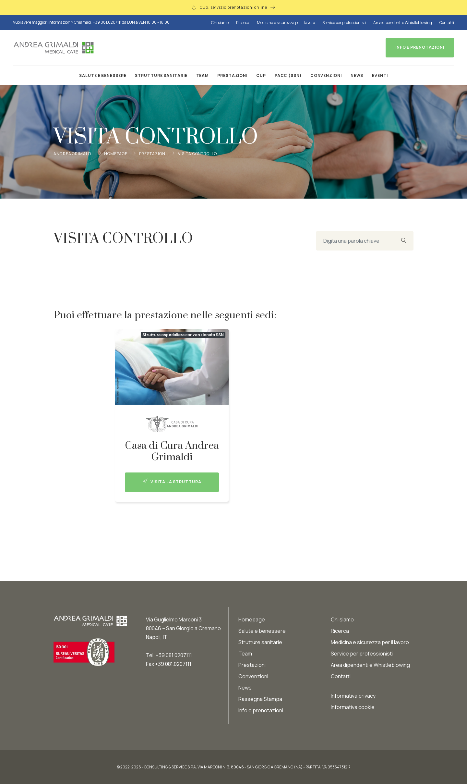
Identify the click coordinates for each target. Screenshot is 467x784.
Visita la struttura (172, 481)
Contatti (446, 22)
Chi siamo (220, 22)
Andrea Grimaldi (73, 153)
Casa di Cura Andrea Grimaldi (172, 451)
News (357, 75)
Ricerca (242, 22)
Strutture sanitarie (161, 75)
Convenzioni (326, 75)
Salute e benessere (102, 75)
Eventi (380, 75)
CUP (261, 75)
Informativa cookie (353, 707)
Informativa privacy (353, 695)
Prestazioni (232, 75)
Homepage (115, 153)
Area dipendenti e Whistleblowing (402, 22)
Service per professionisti (344, 22)
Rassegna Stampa (260, 699)
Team (202, 75)
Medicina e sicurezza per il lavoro (286, 22)
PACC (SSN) (288, 75)
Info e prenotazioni (260, 710)
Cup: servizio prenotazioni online (233, 7)
